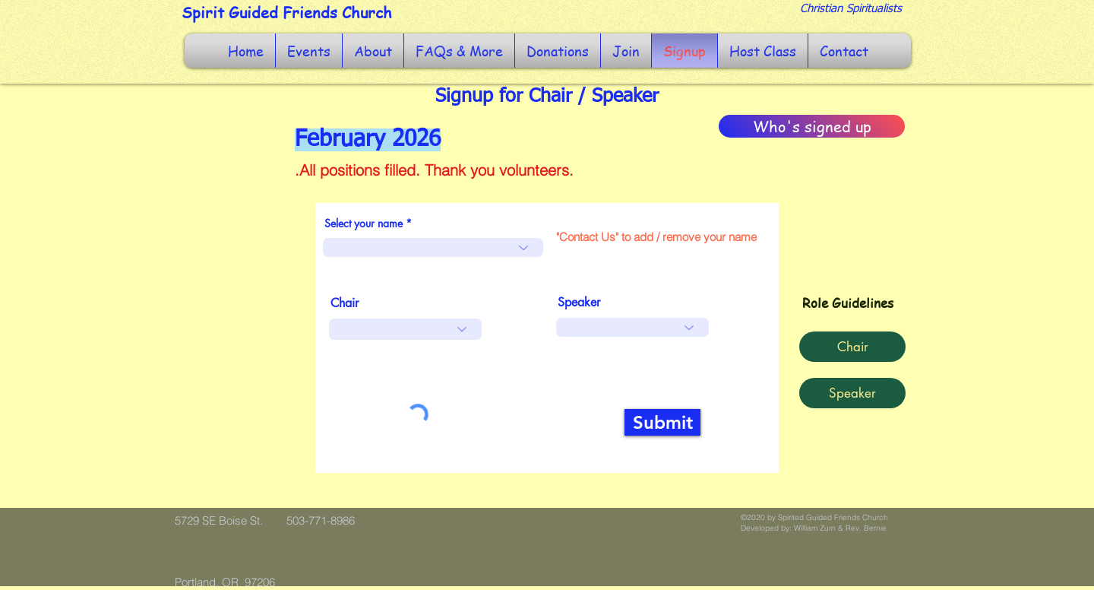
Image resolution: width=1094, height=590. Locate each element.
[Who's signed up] (812, 126)
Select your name (363, 223)
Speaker (579, 303)
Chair (344, 303)
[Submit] (662, 422)
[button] (309, 50)
